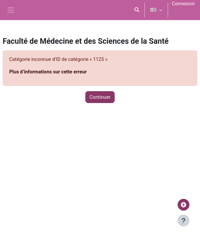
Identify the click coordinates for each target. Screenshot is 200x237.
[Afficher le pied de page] (183, 220)
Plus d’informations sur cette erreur (48, 72)
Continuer (100, 97)
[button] (137, 10)
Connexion (183, 4)
